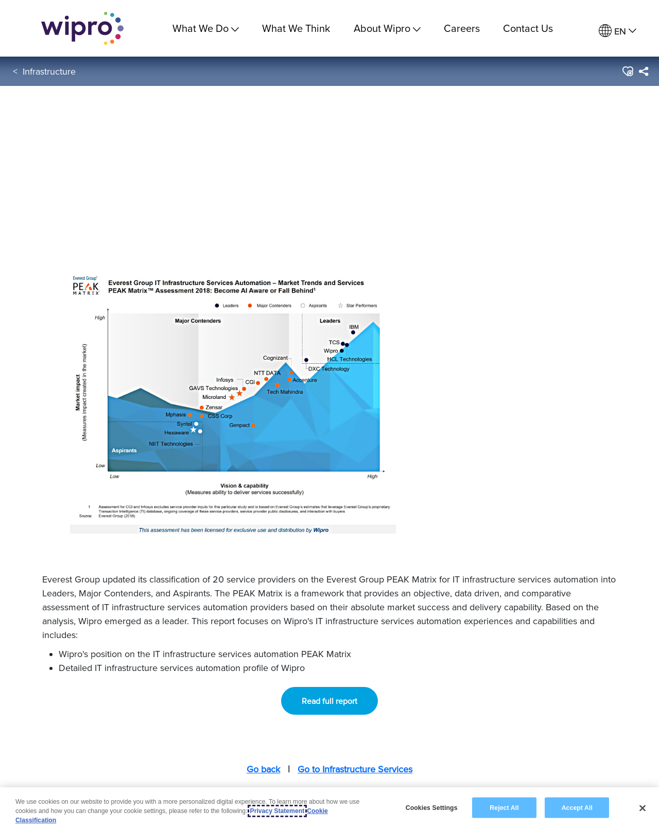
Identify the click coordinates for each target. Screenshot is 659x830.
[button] (627, 71)
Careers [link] (462, 28)
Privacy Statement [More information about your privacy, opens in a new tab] (277, 811)
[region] (329, 808)
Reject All (504, 807)
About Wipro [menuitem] (387, 28)
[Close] (642, 808)
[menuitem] (617, 31)
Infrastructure (49, 71)
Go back (263, 769)
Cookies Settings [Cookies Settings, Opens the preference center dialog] (432, 807)
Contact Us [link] (528, 28)
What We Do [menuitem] (205, 28)
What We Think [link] (296, 28)
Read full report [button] (329, 701)
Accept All (577, 807)
